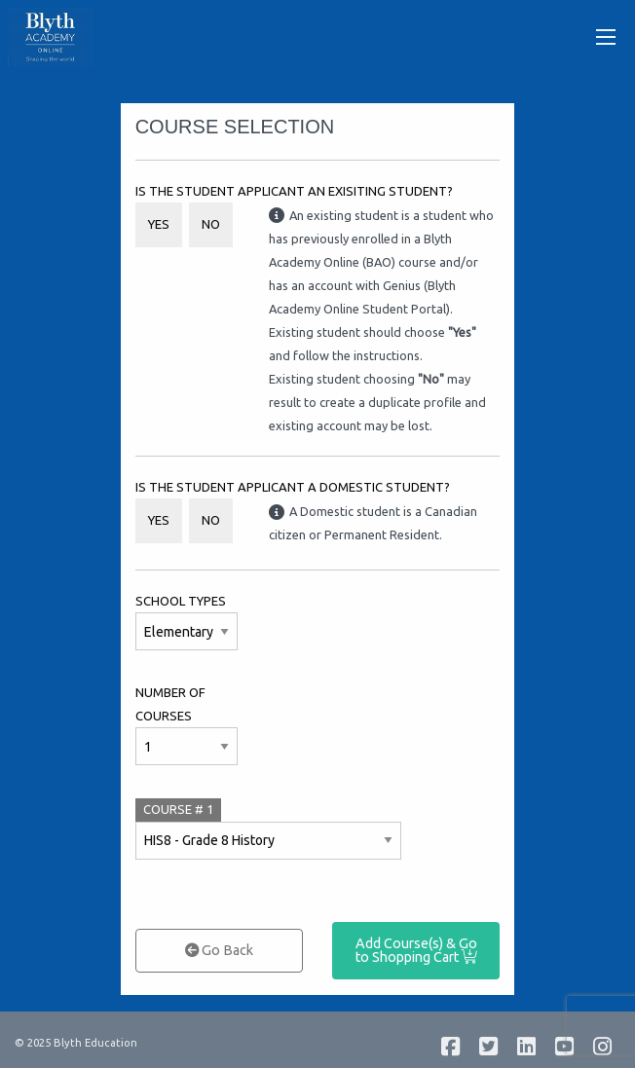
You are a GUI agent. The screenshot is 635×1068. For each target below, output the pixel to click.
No (211, 224)
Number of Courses (170, 703)
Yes (158, 224)
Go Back (219, 950)
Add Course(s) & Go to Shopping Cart (416, 950)
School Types (180, 601)
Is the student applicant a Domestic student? (292, 487)
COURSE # (178, 809)
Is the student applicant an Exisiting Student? (294, 191)
